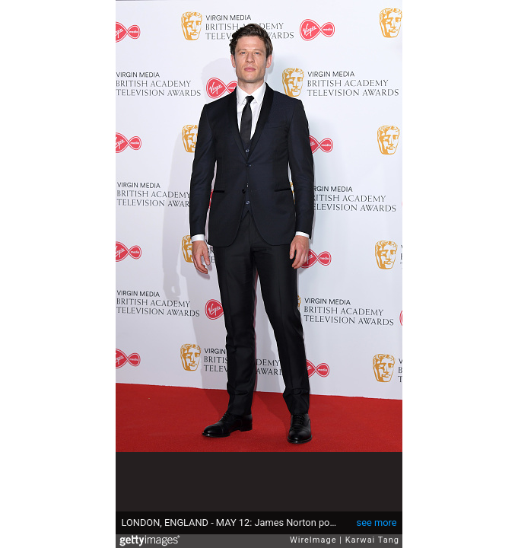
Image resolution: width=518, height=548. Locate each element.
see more (377, 522)
